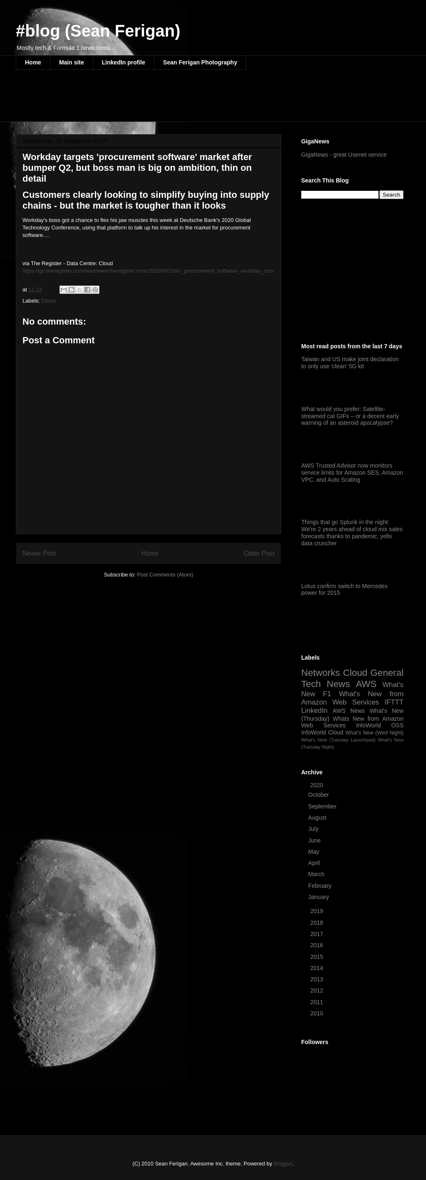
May (314, 851)
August (318, 817)
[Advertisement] (167, 101)
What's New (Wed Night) (374, 733)
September (323, 806)
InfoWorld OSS (380, 725)
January (319, 897)
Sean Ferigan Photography (200, 62)
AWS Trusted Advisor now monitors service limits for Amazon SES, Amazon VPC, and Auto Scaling (352, 472)
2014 (317, 968)
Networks (320, 673)
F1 (327, 694)
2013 (317, 979)
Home (33, 62)
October (319, 794)
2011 (317, 1002)
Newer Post (39, 553)
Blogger (283, 1163)
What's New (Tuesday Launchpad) (338, 739)
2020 (317, 785)
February (320, 885)
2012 (317, 990)
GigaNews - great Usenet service (343, 154)
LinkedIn (314, 710)
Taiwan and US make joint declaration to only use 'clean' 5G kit (350, 363)
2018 (317, 922)
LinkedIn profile (123, 62)
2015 (317, 956)
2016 (317, 945)
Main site (71, 62)
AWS (366, 684)
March (317, 874)
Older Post (259, 553)
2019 (317, 911)
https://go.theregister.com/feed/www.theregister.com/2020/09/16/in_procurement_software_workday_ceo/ (148, 271)
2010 (317, 1013)
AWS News (348, 710)
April (315, 863)
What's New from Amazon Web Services (352, 698)
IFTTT (394, 702)
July (314, 828)
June (315, 840)
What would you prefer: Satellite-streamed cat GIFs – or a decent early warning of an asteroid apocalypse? (350, 416)
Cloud (49, 301)
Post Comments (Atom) (165, 575)
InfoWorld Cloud (322, 732)
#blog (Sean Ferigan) (98, 31)
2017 (317, 934)
